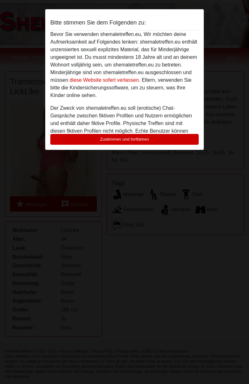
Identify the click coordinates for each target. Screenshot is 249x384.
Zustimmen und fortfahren (124, 139)
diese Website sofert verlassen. (104, 80)
